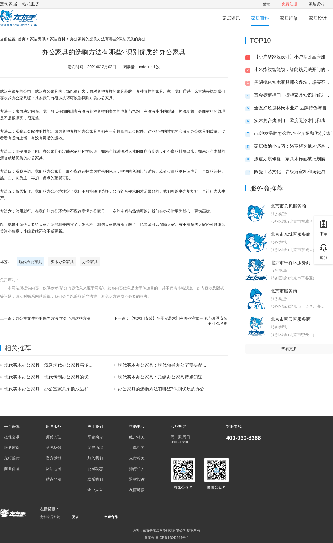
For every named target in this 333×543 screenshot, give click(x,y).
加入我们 (95, 458)
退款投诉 (137, 479)
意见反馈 (53, 447)
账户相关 (137, 437)
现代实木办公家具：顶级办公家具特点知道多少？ (167, 377)
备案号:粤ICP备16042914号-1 (166, 538)
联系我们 (95, 479)
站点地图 (53, 479)
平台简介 (95, 437)
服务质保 (12, 447)
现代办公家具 (30, 261)
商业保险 (12, 468)
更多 (75, 517)
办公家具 (90, 261)
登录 (266, 4)
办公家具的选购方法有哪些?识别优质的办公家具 (165, 389)
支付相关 (137, 458)
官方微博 (53, 458)
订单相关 (137, 447)
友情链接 (137, 490)
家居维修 (289, 18)
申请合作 (111, 517)
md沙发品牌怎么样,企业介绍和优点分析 (293, 133)
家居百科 (260, 18)
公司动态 (95, 468)
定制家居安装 (50, 517)
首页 (22, 39)
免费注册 (289, 4)
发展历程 (95, 447)
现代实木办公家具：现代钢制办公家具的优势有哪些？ (57, 377)
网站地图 (53, 468)
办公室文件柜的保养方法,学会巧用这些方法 (53, 318)
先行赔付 (12, 458)
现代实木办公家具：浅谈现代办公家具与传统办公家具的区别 (64, 365)
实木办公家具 (62, 261)
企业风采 (95, 490)
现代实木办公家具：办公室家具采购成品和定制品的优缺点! (62, 389)
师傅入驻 (53, 437)
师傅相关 (137, 468)
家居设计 (318, 18)
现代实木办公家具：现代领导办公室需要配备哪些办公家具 (175, 365)
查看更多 (289, 349)
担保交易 (12, 437)
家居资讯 (316, 4)
